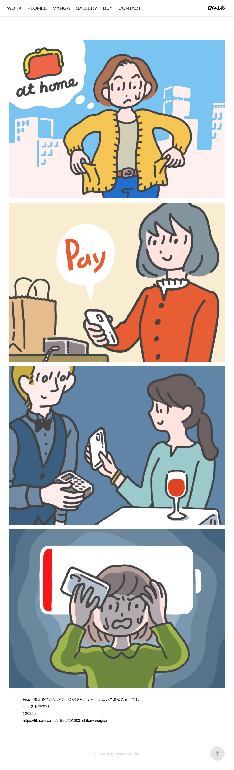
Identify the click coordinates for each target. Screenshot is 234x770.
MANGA (61, 8)
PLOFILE (37, 8)
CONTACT (130, 8)
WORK (14, 8)
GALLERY (86, 8)
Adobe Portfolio (127, 754)
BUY (108, 8)
